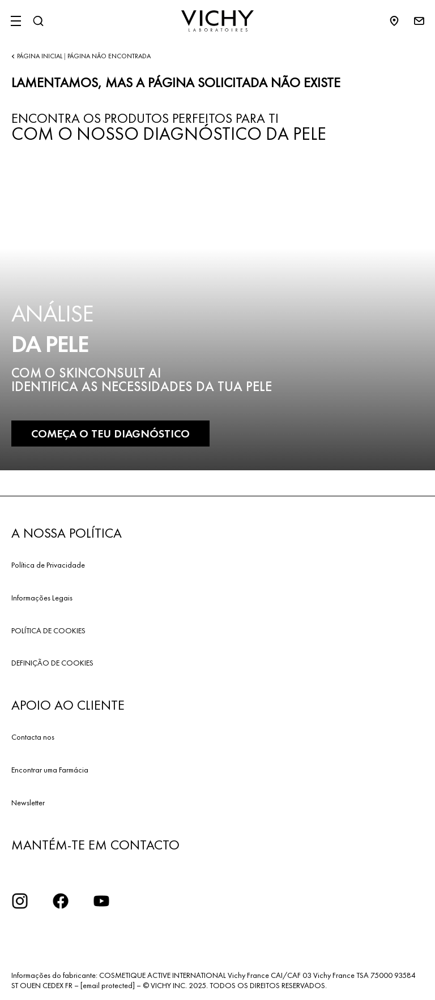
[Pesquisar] (38, 21)
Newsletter (28, 802)
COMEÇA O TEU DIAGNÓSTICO (110, 433)
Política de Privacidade (48, 565)
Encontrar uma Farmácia (49, 770)
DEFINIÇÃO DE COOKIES (52, 663)
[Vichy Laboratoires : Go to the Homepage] (217, 21)
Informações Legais (41, 598)
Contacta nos (32, 737)
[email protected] (107, 985)
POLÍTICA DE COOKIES (48, 630)
